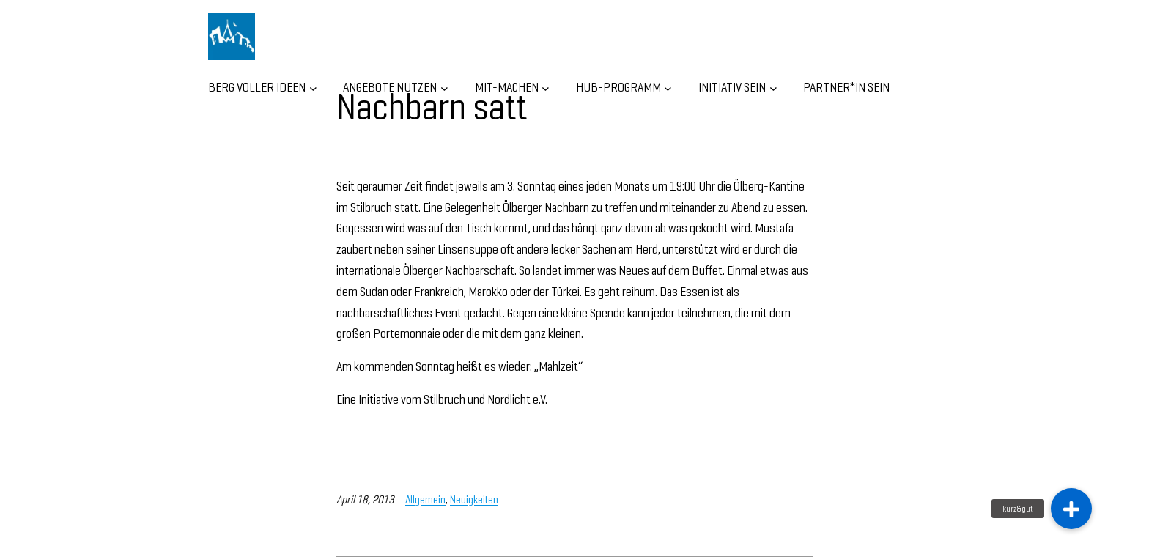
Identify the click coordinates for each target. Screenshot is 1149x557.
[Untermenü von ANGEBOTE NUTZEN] (444, 88)
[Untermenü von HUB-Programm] (668, 88)
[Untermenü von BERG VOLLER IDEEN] (313, 88)
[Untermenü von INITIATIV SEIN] (773, 88)
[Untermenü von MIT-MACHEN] (546, 88)
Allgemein (425, 499)
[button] (1071, 508)
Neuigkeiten (474, 499)
